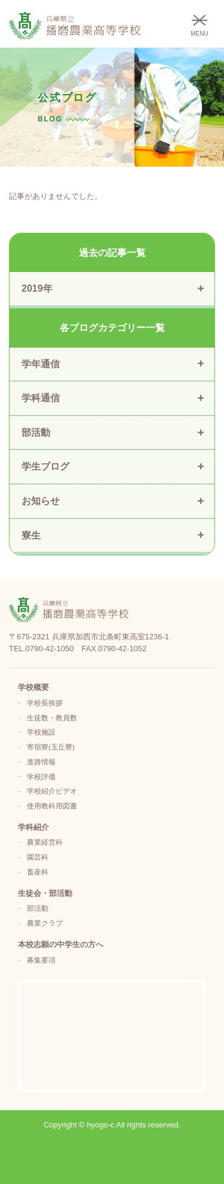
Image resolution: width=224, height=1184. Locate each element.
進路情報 (41, 762)
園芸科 (37, 857)
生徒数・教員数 (52, 717)
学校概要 (33, 687)
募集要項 (41, 960)
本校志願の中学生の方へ (60, 944)
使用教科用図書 (52, 806)
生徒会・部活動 (45, 893)
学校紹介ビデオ (52, 791)
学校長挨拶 (45, 703)
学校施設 (41, 732)
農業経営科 (45, 842)
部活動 (37, 908)
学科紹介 (33, 827)
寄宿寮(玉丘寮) (51, 747)
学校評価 (41, 776)
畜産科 (37, 872)
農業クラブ (45, 923)
